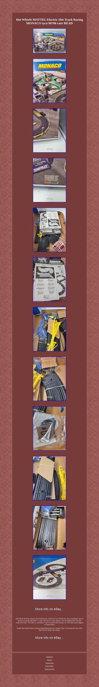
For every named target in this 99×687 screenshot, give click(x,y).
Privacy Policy (49, 666)
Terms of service (49, 669)
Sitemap (49, 660)
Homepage (49, 657)
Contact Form (50, 663)
